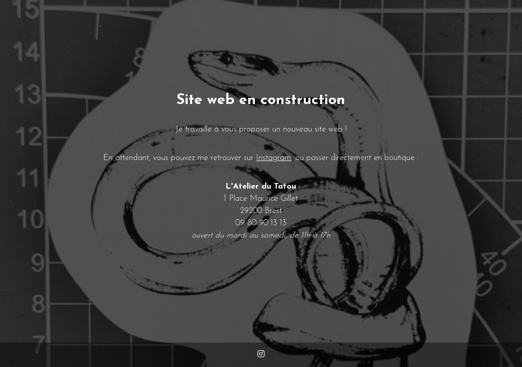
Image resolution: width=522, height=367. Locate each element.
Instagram (273, 158)
